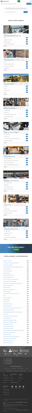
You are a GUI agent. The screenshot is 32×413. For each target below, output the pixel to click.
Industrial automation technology (9, 281)
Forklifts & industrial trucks (8, 277)
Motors (4, 295)
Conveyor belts (16, 231)
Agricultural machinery (7, 260)
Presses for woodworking (16, 66)
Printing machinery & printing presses (10, 316)
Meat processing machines (16, 162)
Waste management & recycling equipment (11, 336)
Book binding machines (16, 186)
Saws (16, 62)
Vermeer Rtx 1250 (21, 368)
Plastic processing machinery (8, 310)
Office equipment (6, 299)
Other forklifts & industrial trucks (16, 114)
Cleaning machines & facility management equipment (13, 266)
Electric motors (16, 235)
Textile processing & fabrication (9, 332)
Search (29, 3)
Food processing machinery (8, 275)
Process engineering (7, 318)
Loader (16, 88)
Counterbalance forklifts (16, 116)
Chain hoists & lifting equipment (16, 237)
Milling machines (16, 41)
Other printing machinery (16, 188)
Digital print (16, 184)
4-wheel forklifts (16, 110)
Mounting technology (16, 140)
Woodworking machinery (8, 342)
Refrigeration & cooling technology (9, 322)
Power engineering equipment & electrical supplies (12, 312)
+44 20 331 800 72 (8, 359)
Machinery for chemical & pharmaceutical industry (12, 283)
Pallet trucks (16, 112)
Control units (16, 136)
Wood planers (16, 68)
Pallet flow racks (9, 370)
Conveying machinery (16, 233)
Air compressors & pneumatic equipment (11, 262)
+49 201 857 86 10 (8, 360)
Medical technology (6, 291)
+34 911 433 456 (8, 363)
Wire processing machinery (8, 340)
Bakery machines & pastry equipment (16, 160)
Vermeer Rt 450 (22, 370)
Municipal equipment (7, 297)
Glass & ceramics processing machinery (10, 279)
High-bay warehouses (16, 213)
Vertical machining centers (16, 44)
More (5, 46)
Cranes (16, 92)
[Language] (29, 1)
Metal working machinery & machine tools (11, 293)
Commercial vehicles (7, 269)
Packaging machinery (16, 158)
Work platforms (16, 90)
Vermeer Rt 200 (16, 370)
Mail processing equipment (8, 285)
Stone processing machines (8, 326)
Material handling (6, 287)
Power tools (5, 314)
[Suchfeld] (14, 12)
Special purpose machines (8, 324)
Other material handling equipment (16, 211)
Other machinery (6, 301)
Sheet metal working (16, 39)
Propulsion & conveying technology (9, 320)
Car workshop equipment (8, 264)
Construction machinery (7, 271)
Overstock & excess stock (8, 303)
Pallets (26, 368)
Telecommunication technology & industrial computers (13, 330)
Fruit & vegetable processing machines (16, 164)
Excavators (16, 86)
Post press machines (16, 182)
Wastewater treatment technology (9, 338)
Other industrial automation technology (16, 138)
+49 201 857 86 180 (8, 362)
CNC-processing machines (16, 64)
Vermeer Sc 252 (7, 368)
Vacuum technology (7, 334)
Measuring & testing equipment (9, 289)
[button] (30, 1)
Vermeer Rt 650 (13, 368)
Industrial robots (16, 134)
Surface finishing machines (8, 328)
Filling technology (6, 273)
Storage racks (16, 209)
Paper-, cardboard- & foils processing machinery (12, 307)
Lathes (16, 37)
